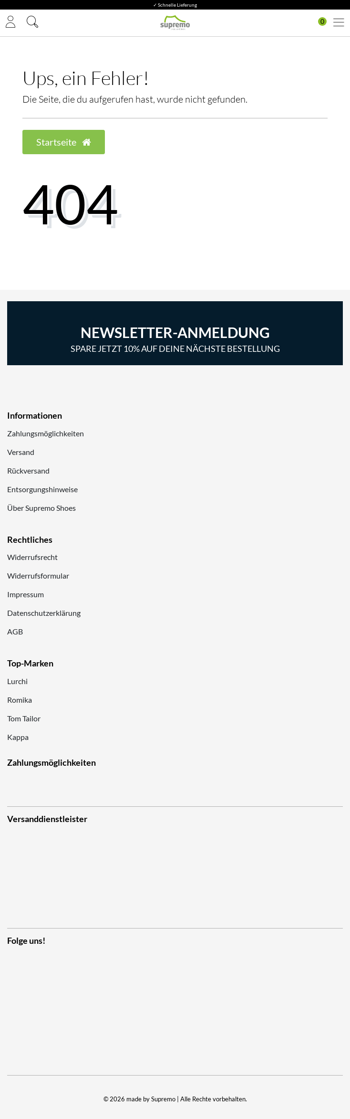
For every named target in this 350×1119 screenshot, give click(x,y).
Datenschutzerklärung (44, 612)
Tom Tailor (24, 718)
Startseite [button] (63, 142)
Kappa (18, 736)
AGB (15, 631)
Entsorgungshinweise (42, 489)
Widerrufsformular (38, 575)
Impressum (25, 594)
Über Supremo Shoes (41, 507)
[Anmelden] (10, 22)
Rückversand (28, 470)
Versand (20, 451)
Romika (19, 699)
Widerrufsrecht (32, 556)
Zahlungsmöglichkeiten (45, 433)
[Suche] (32, 23)
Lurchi (17, 681)
